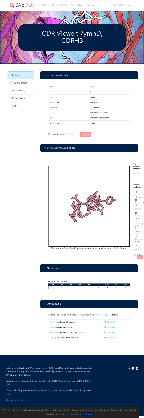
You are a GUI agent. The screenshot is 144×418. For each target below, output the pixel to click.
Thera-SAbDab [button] (59, 5)
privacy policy (74, 414)
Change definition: (57, 134)
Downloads (18, 98)
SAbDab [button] (43, 5)
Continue (88, 414)
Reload (85, 135)
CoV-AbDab (77, 5)
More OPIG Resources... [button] (120, 5)
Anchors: (137, 254)
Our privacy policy (15, 400)
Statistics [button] (90, 5)
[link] (28, 375)
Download (109, 322)
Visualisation (19, 82)
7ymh (92, 87)
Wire (139, 197)
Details (15, 75)
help (98, 315)
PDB (14, 105)
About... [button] (101, 5)
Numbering (18, 90)
